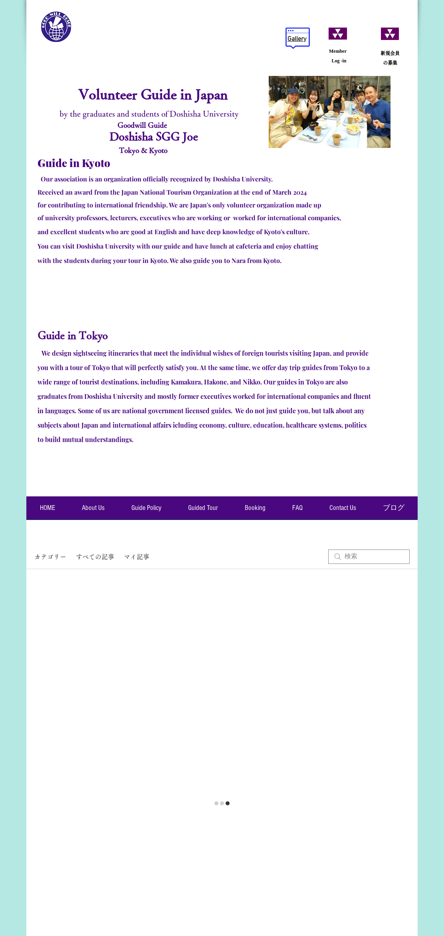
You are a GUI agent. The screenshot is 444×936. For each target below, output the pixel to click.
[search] (369, 557)
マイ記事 (136, 557)
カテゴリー (50, 557)
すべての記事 (95, 557)
